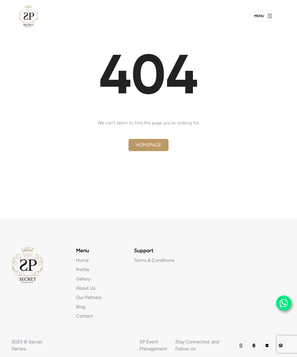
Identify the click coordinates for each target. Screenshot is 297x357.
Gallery (83, 279)
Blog (80, 306)
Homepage (148, 145)
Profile (82, 269)
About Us (85, 288)
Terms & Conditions (154, 260)
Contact (84, 316)
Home (82, 260)
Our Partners (89, 297)
